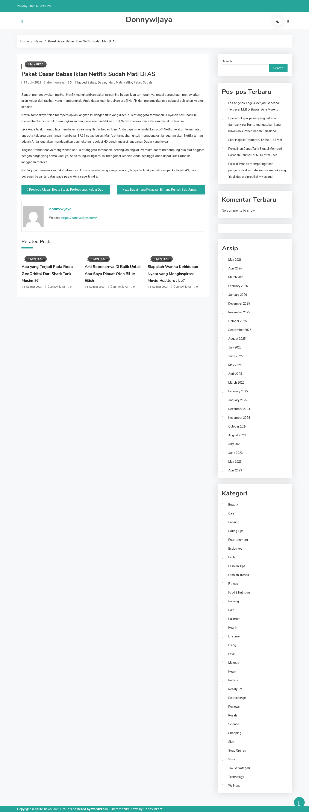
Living (232, 645)
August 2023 (237, 435)
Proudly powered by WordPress (84, 809)
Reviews (234, 706)
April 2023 (235, 470)
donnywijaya (56, 82)
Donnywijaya (149, 19)
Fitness (233, 583)
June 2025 (235, 356)
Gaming (233, 601)
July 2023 (234, 444)
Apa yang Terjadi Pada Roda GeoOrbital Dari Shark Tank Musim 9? (47, 273)
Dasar (102, 82)
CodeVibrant (152, 809)
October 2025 (237, 321)
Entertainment (238, 539)
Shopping (234, 733)
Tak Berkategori (239, 768)
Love (231, 654)
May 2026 (235, 259)
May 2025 (235, 365)
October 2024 (237, 426)
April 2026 (235, 268)
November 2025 (239, 312)
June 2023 (235, 453)
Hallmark (234, 619)
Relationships (237, 698)
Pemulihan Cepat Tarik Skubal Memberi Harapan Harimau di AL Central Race (255, 152)
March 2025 (236, 382)
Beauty (233, 504)
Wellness (234, 785)
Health (232, 627)
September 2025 (239, 330)
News (232, 671)
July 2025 (234, 347)
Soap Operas (237, 750)
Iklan (111, 82)
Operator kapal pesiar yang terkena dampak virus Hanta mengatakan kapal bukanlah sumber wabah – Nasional (254, 125)
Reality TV (235, 689)
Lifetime (234, 636)
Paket (137, 82)
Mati (119, 82)
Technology (236, 777)
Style (231, 759)
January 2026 (237, 294)
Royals (232, 715)
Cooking (233, 522)
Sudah (147, 82)
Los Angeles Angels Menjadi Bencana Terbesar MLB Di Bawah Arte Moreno (253, 106)
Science (233, 724)
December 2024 (239, 409)
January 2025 (237, 400)
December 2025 (239, 303)
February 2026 (238, 286)
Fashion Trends (238, 575)
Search (227, 61)
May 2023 (235, 461)
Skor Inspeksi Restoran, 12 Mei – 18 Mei (255, 140)
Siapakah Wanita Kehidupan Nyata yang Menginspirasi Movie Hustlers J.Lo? (173, 273)
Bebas (92, 82)
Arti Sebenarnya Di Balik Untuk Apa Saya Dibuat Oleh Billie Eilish (113, 273)
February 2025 (238, 391)
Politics (233, 680)
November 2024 (239, 417)
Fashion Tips (236, 566)
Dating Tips (236, 531)
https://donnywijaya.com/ (79, 218)
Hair (231, 610)
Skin (231, 741)
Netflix (127, 82)
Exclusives (235, 548)
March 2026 (236, 277)
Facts (232, 557)
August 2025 (237, 338)
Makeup (233, 662)
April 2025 (235, 373)
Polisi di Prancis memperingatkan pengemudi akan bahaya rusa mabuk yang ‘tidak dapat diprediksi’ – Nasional (257, 170)
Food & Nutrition (239, 592)
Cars (231, 513)
